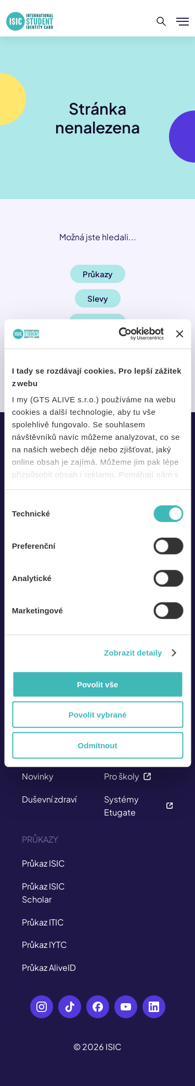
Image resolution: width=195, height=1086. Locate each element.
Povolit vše (97, 684)
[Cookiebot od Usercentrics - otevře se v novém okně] (122, 334)
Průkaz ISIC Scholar (43, 893)
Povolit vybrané (98, 714)
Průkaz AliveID (49, 967)
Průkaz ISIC (43, 863)
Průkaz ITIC (43, 922)
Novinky (38, 776)
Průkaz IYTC (44, 944)
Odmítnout (98, 745)
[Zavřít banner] (179, 334)
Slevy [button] (97, 298)
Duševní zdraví (49, 799)
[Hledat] (161, 21)
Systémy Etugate (139, 806)
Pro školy (127, 776)
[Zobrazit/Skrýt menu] (182, 21)
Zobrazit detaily (133, 652)
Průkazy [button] (98, 274)
